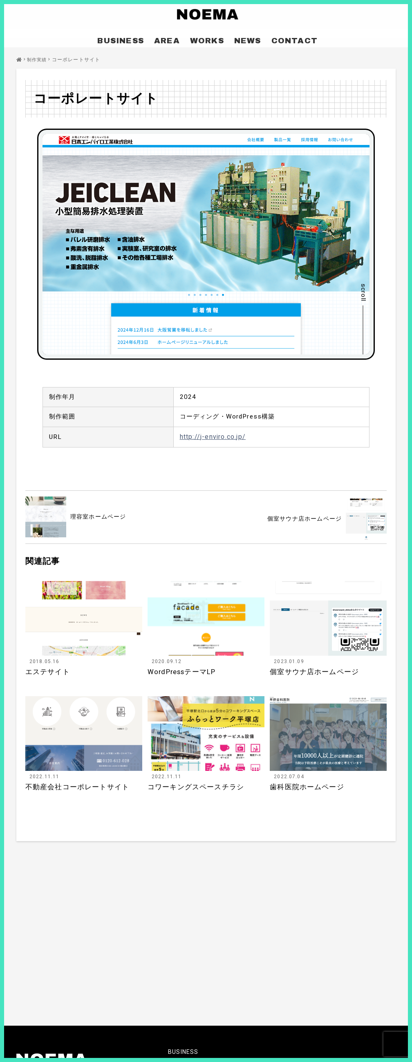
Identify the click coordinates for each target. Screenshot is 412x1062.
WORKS (206, 38)
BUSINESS (130, 38)
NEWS (241, 38)
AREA (171, 38)
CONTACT (282, 38)
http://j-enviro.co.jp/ (213, 438)
